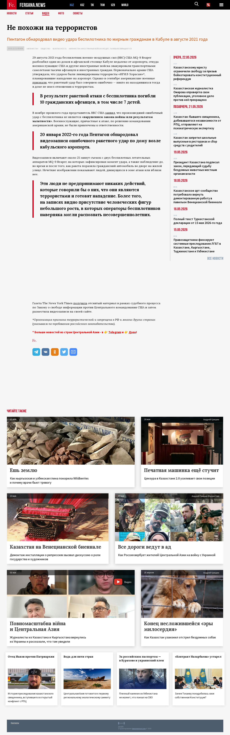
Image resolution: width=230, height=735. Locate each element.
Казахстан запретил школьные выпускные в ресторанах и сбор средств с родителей (195, 141)
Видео (47, 13)
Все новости (215, 258)
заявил (110, 113)
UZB (114, 5)
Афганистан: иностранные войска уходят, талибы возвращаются (100, 48)
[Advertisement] (98, 385)
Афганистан (32, 48)
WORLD (126, 5)
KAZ (72, 5)
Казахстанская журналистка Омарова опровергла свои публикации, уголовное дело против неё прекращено (193, 94)
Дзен (132, 332)
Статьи (30, 13)
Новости (12, 13)
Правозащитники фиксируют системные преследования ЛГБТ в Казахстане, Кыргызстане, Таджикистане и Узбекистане (197, 245)
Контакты (15, 725)
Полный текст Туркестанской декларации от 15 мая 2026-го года (197, 221)
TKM (103, 5)
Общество (45, 48)
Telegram (114, 332)
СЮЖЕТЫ (79, 13)
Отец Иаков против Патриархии (23, 658)
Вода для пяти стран (80, 656)
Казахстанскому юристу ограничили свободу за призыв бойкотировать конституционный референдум (197, 73)
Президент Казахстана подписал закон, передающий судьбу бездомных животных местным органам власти (196, 168)
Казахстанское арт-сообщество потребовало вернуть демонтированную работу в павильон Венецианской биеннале (197, 196)
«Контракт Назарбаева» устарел (193, 658)
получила (80, 303)
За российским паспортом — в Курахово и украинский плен (141, 660)
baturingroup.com (139, 731)
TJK (92, 5)
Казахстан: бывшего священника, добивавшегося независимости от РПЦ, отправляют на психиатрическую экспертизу (197, 122)
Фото (62, 13)
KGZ (82, 5)
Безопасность (59, 48)
